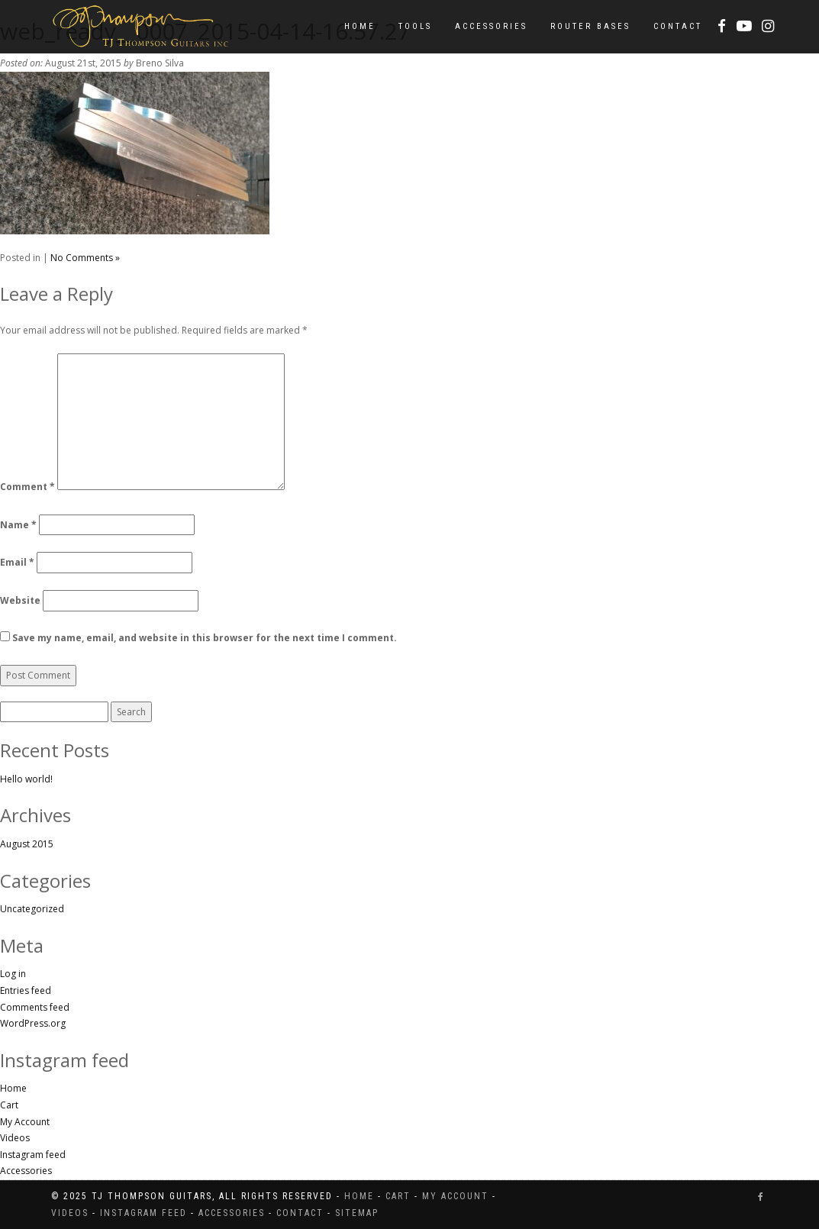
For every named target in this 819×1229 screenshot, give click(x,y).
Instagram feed (33, 1154)
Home (360, 26)
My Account (25, 1121)
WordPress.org (33, 1023)
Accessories (491, 26)
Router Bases (590, 26)
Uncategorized (32, 908)
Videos (15, 1137)
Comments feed (34, 1007)
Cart (9, 1104)
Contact (677, 26)
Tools (415, 26)
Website (20, 600)
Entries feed (25, 990)
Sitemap (357, 1213)
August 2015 (26, 843)
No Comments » (85, 257)
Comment (27, 486)
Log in (13, 973)
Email (17, 562)
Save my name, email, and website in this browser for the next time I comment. (204, 637)
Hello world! (26, 779)
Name (18, 524)
